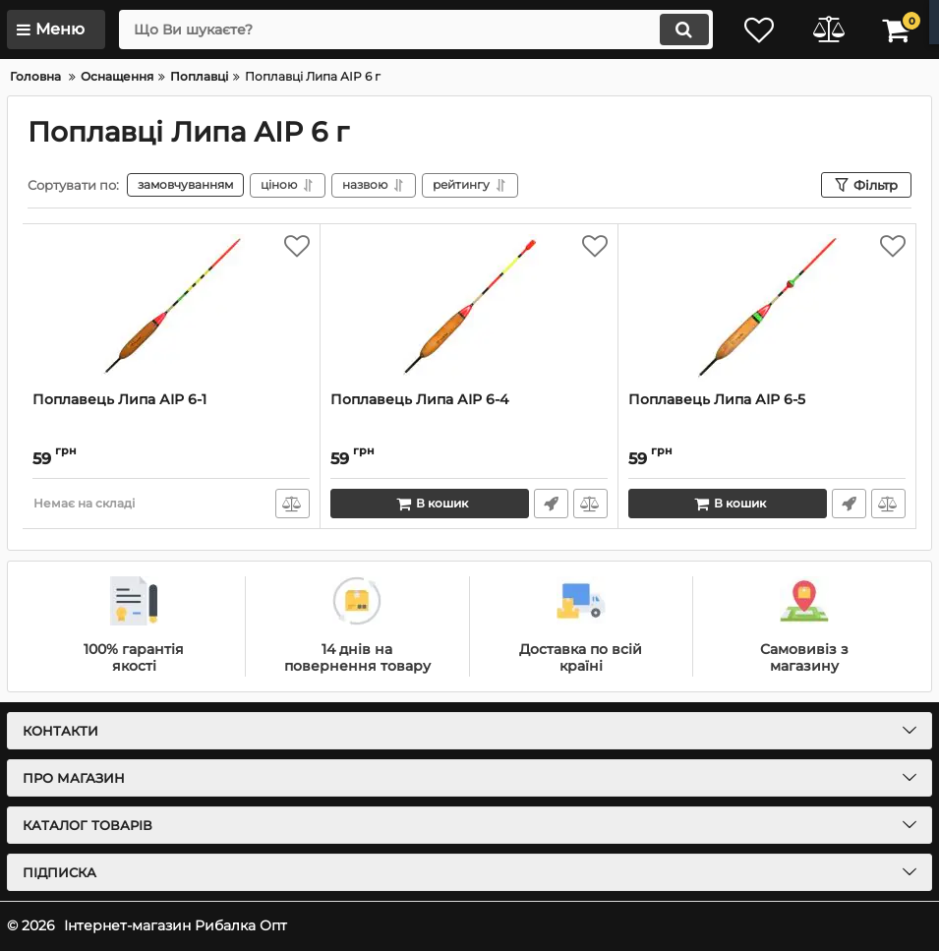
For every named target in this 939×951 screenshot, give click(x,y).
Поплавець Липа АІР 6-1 (119, 399)
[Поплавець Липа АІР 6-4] (469, 308)
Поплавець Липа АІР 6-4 (419, 399)
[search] (415, 29)
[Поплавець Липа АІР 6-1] (171, 308)
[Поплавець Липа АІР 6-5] (767, 308)
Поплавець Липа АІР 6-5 (716, 399)
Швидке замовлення (551, 503)
